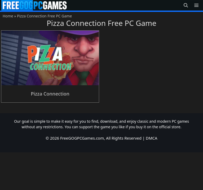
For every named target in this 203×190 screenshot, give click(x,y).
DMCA (152, 138)
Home (8, 15)
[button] (186, 5)
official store (170, 126)
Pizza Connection (50, 94)
